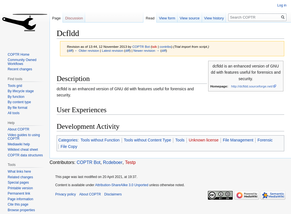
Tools (180, 140)
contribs (165, 46)
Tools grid (15, 86)
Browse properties (21, 210)
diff (70, 50)
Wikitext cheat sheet (23, 150)
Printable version (20, 188)
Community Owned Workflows (22, 62)
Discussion (74, 18)
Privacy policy (65, 194)
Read (150, 18)
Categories (67, 140)
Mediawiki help (19, 144)
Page (56, 18)
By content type (19, 102)
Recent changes (20, 69)
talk (154, 46)
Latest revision (112, 50)
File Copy (69, 146)
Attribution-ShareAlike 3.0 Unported (121, 185)
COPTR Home (18, 55)
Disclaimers (113, 194)
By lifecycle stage (21, 91)
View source (190, 18)
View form (167, 18)
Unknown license (204, 140)
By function (16, 97)
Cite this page (18, 204)
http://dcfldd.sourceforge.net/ (252, 86)
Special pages (18, 182)
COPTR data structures (25, 155)
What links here (19, 172)
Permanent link (19, 193)
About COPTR (18, 129)
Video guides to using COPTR (24, 137)
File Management (238, 140)
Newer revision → (146, 50)
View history (214, 18)
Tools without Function (100, 140)
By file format (17, 108)
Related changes (20, 177)
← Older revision (86, 50)
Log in (281, 5)
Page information (20, 199)
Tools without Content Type (147, 140)
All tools (13, 113)
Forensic (265, 140)
